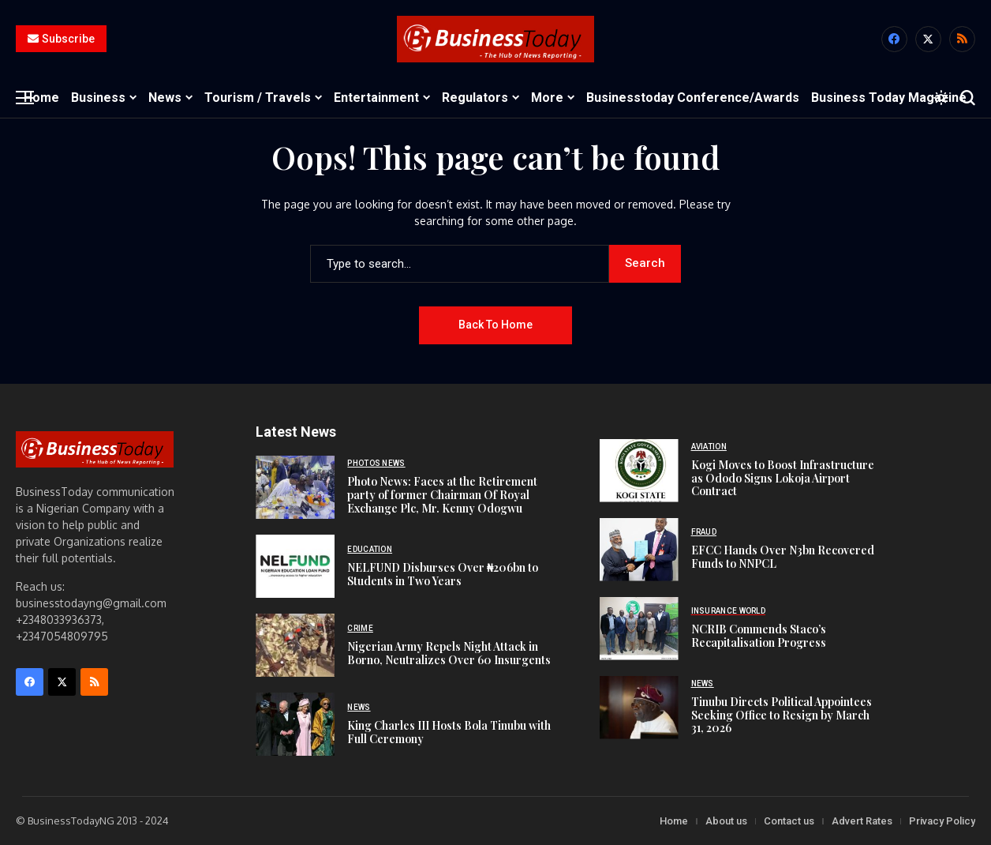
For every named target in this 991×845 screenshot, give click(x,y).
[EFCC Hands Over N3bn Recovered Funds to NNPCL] (639, 549)
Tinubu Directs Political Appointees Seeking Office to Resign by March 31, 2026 (781, 715)
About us (726, 821)
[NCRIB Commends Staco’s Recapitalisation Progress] (639, 628)
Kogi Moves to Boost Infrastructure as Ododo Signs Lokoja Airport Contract (782, 478)
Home (674, 821)
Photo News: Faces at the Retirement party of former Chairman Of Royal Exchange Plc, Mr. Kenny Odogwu (442, 495)
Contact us (789, 821)
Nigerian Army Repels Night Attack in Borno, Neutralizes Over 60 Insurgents (449, 653)
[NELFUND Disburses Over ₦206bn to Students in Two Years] (295, 566)
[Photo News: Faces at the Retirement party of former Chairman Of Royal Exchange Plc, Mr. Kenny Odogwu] (295, 487)
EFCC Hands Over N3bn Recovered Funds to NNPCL (782, 557)
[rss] (962, 39)
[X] (928, 39)
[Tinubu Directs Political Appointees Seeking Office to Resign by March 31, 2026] (639, 707)
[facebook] (894, 39)
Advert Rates (862, 821)
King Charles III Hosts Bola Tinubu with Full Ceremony (449, 732)
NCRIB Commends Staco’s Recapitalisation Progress (758, 636)
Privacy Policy (942, 821)
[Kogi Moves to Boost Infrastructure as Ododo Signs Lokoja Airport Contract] (639, 470)
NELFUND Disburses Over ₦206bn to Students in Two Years (442, 574)
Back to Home (495, 324)
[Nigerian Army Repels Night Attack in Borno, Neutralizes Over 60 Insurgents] (295, 645)
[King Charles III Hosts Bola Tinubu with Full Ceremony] (295, 724)
